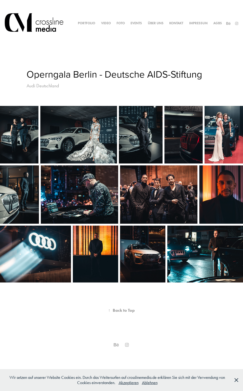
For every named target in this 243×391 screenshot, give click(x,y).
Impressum (198, 23)
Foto (121, 23)
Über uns (156, 23)
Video (106, 23)
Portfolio (86, 23)
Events (136, 23)
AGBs (217, 23)
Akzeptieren (129, 382)
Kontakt (176, 23)
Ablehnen (150, 382)
